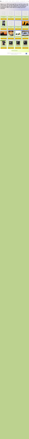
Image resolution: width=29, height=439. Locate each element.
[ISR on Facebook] (26, 53)
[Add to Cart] (4, 19)
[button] (28, 1)
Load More (14, 50)
